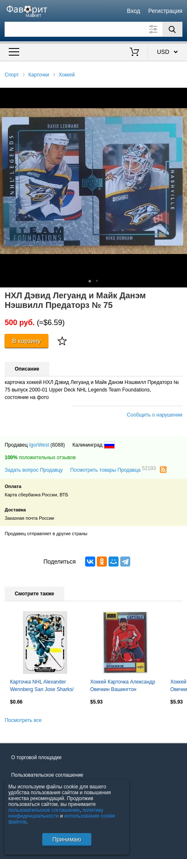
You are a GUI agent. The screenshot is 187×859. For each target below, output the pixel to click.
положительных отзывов (40, 457)
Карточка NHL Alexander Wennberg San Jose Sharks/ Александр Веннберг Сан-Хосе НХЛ (42, 686)
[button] (179, 95)
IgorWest (39, 445)
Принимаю (66, 839)
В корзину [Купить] (26, 340)
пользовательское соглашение (44, 810)
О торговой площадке (36, 757)
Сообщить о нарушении (154, 415)
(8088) (58, 445)
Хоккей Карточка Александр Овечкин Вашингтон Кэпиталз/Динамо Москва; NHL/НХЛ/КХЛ (122, 686)
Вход (133, 11)
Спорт (12, 75)
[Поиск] (172, 29)
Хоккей (67, 75)
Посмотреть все (23, 720)
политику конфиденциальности (56, 813)
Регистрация (165, 11)
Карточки (38, 75)
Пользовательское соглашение (47, 775)
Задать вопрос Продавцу (34, 470)
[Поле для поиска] (93, 29)
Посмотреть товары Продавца (113, 469)
